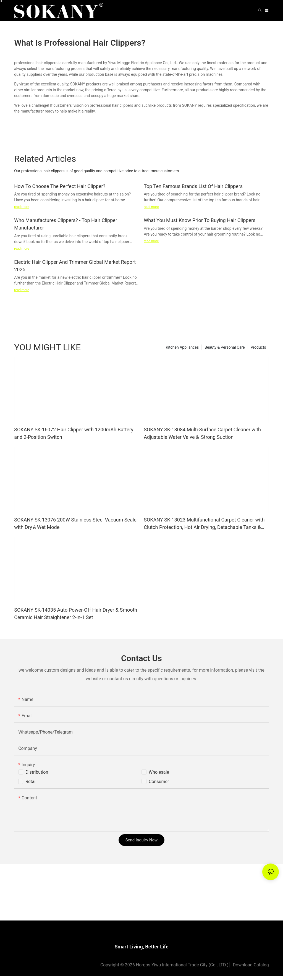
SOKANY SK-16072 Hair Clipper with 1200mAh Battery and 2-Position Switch (73, 433)
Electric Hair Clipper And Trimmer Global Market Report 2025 (75, 265)
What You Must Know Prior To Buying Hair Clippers (199, 220)
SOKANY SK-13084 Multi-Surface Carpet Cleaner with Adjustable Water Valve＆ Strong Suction (202, 433)
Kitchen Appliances (182, 347)
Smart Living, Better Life (142, 948)
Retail (30, 781)
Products (258, 347)
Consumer (159, 781)
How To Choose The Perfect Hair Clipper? (59, 186)
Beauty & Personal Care (225, 347)
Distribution (36, 772)
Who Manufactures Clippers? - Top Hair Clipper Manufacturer (65, 224)
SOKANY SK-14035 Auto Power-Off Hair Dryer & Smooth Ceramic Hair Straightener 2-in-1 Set (75, 613)
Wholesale (159, 772)
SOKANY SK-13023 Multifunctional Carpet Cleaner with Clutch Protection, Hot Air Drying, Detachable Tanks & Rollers (204, 524)
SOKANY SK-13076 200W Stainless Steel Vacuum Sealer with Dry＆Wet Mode (76, 523)
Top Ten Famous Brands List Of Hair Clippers (193, 186)
